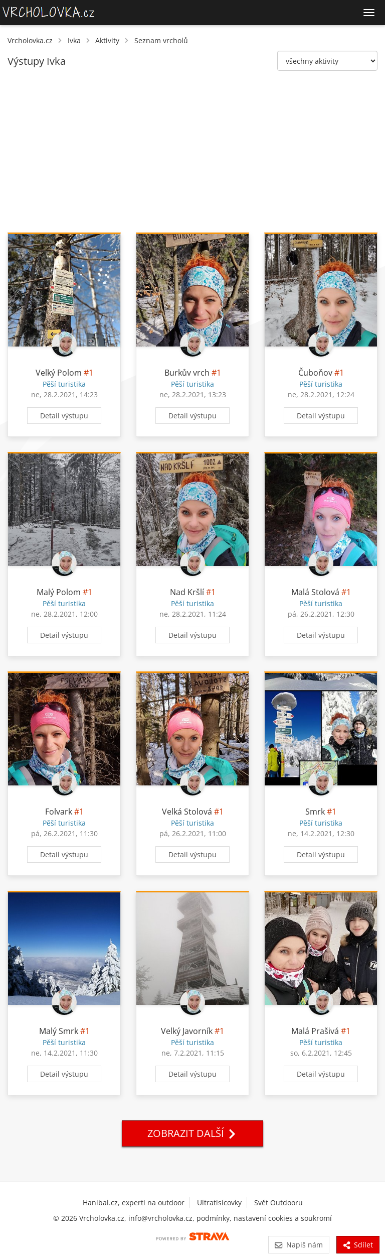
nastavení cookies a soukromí (283, 1218)
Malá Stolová (315, 592)
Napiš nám (298, 1244)
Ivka (74, 40)
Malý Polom (59, 592)
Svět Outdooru (278, 1202)
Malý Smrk (58, 1031)
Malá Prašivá (315, 1031)
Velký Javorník (187, 1031)
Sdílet (358, 1244)
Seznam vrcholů (161, 40)
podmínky (213, 1218)
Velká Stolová (187, 811)
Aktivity (107, 40)
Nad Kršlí (187, 592)
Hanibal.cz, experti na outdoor (133, 1202)
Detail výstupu (64, 415)
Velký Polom (59, 372)
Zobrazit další (192, 1133)
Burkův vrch (187, 372)
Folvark (58, 811)
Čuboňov (315, 372)
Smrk (315, 811)
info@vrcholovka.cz (160, 1218)
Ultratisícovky (219, 1202)
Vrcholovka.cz (30, 40)
